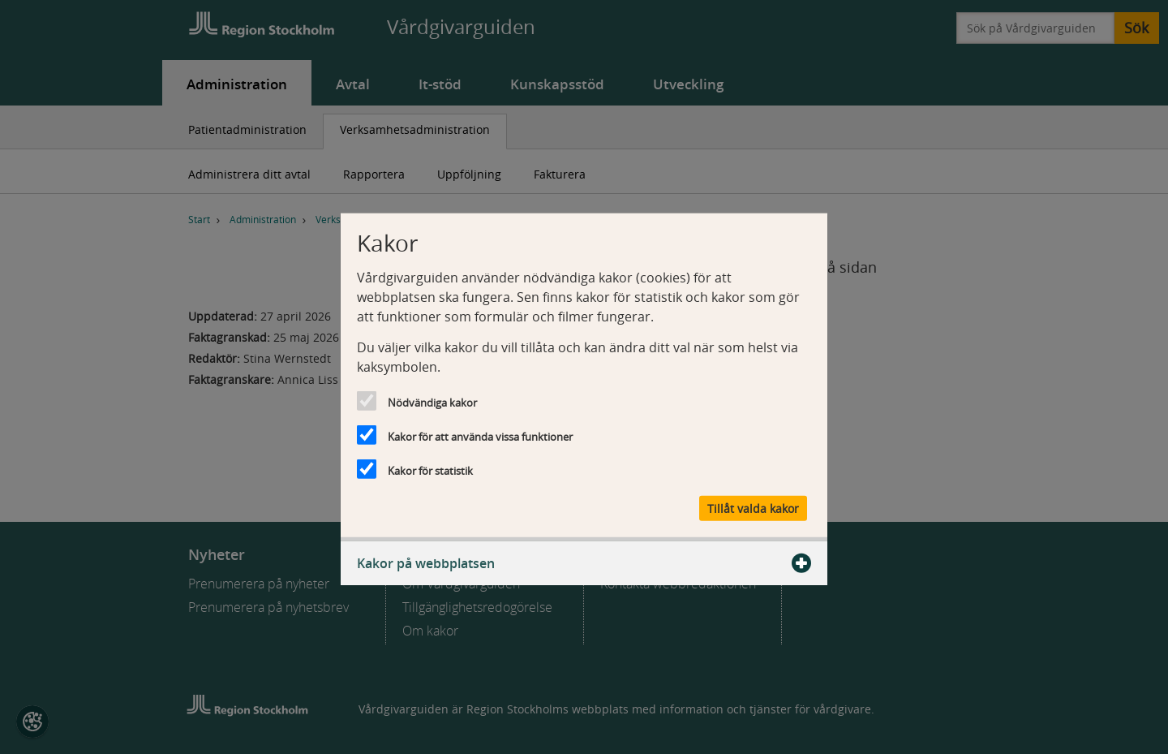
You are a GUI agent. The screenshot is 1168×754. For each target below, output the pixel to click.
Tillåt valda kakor (753, 508)
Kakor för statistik (430, 470)
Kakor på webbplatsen (584, 563)
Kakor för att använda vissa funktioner (480, 436)
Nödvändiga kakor (432, 401)
